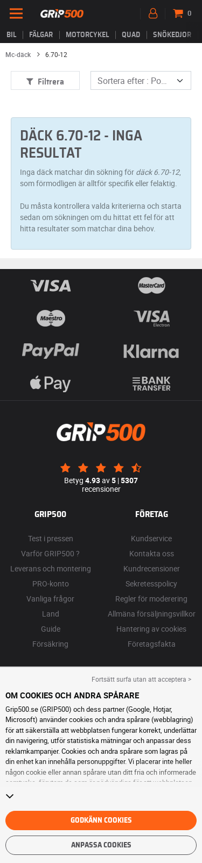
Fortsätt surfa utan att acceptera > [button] (141, 679)
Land (50, 614)
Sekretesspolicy (151, 583)
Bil (11, 35)
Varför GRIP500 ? (50, 553)
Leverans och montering (50, 568)
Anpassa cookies (101, 845)
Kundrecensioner (151, 568)
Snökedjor (172, 35)
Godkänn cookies (101, 820)
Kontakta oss (151, 553)
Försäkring (50, 644)
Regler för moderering (151, 598)
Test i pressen (50, 538)
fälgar (41, 35)
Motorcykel (87, 35)
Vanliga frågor (50, 598)
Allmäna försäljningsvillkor (152, 614)
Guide (50, 629)
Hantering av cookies (151, 629)
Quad (131, 35)
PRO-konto (50, 583)
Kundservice (151, 538)
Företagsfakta (152, 644)
